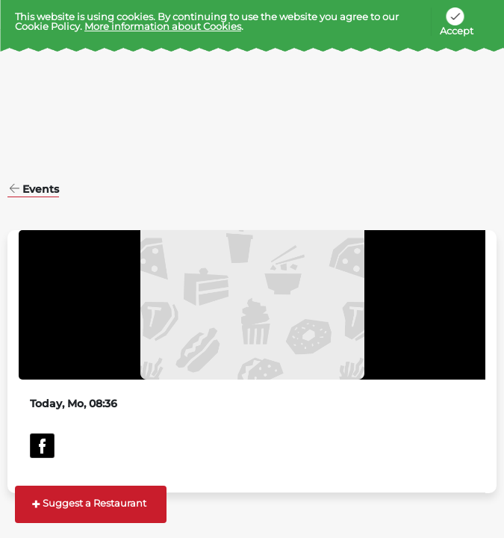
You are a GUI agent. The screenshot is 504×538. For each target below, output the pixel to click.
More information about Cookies (162, 26)
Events (40, 190)
